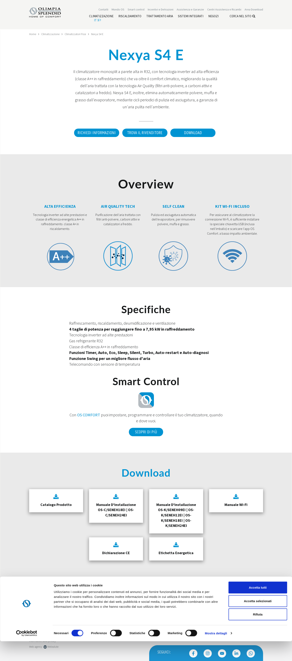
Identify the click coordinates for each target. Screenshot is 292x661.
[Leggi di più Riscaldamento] (129, 17)
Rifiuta (258, 634)
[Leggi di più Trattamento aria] (159, 17)
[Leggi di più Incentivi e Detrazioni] (160, 10)
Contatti (103, 10)
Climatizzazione (50, 34)
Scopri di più (146, 431)
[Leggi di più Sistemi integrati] (190, 17)
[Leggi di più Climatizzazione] (101, 17)
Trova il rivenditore (144, 133)
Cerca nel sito (242, 16)
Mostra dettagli (216, 653)
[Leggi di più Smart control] (136, 10)
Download (193, 133)
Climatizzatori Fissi (76, 34)
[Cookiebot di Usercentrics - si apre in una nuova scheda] (27, 653)
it (97, 21)
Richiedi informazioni (96, 133)
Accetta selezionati (257, 620)
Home (32, 34)
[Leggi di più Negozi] (213, 17)
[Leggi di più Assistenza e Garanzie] (190, 10)
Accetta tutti (258, 607)
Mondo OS (118, 10)
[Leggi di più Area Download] (254, 10)
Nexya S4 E (99, 34)
